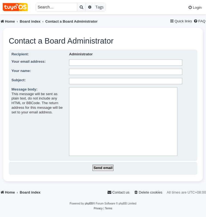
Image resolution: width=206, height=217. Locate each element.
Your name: (21, 71)
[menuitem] (195, 7)
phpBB (89, 203)
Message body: (24, 89)
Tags (99, 7)
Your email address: (28, 61)
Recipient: (20, 54)
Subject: (18, 80)
